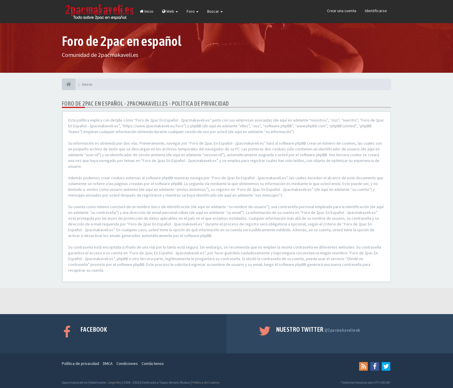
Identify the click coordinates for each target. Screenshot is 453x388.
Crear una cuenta (341, 10)
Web (170, 11)
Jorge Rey (114, 382)
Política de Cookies (206, 382)
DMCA (108, 363)
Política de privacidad (80, 363)
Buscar (215, 11)
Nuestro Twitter (318, 329)
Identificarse (376, 10)
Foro (192, 11)
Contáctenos (153, 363)
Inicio (146, 11)
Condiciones (127, 363)
